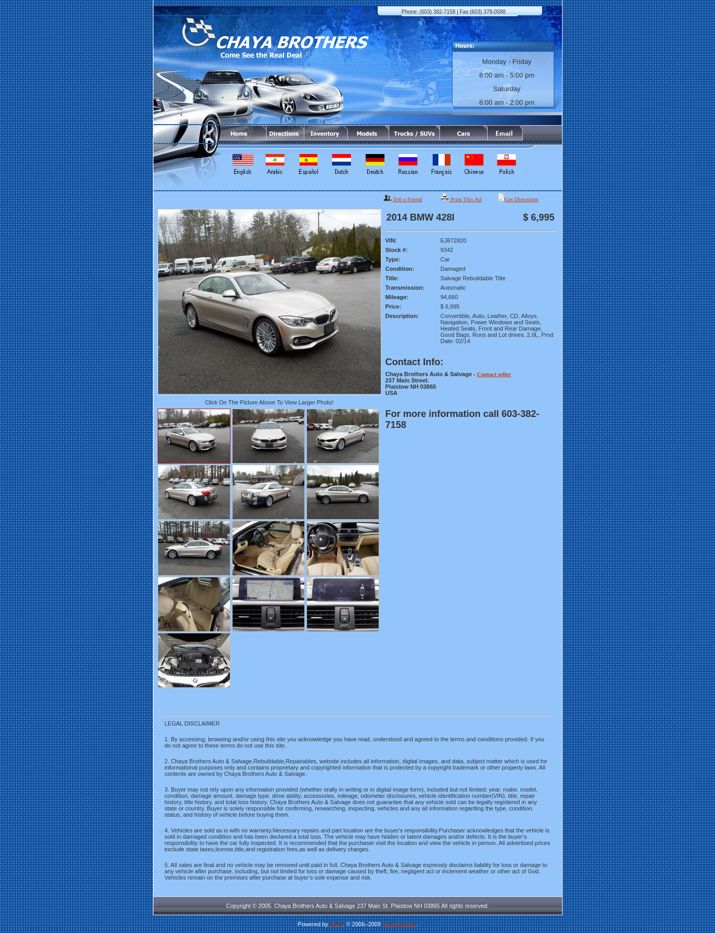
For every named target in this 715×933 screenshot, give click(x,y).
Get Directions (521, 199)
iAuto (336, 924)
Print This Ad (465, 199)
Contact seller (494, 374)
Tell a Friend (407, 199)
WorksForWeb (399, 924)
